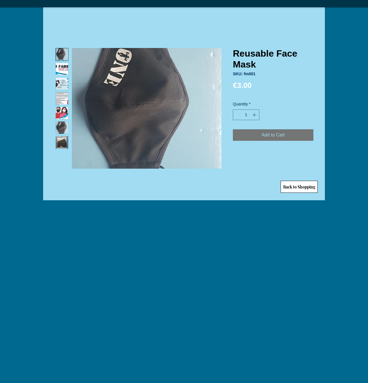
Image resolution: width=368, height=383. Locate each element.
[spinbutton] (246, 115)
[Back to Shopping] (299, 187)
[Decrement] (237, 115)
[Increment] (254, 115)
